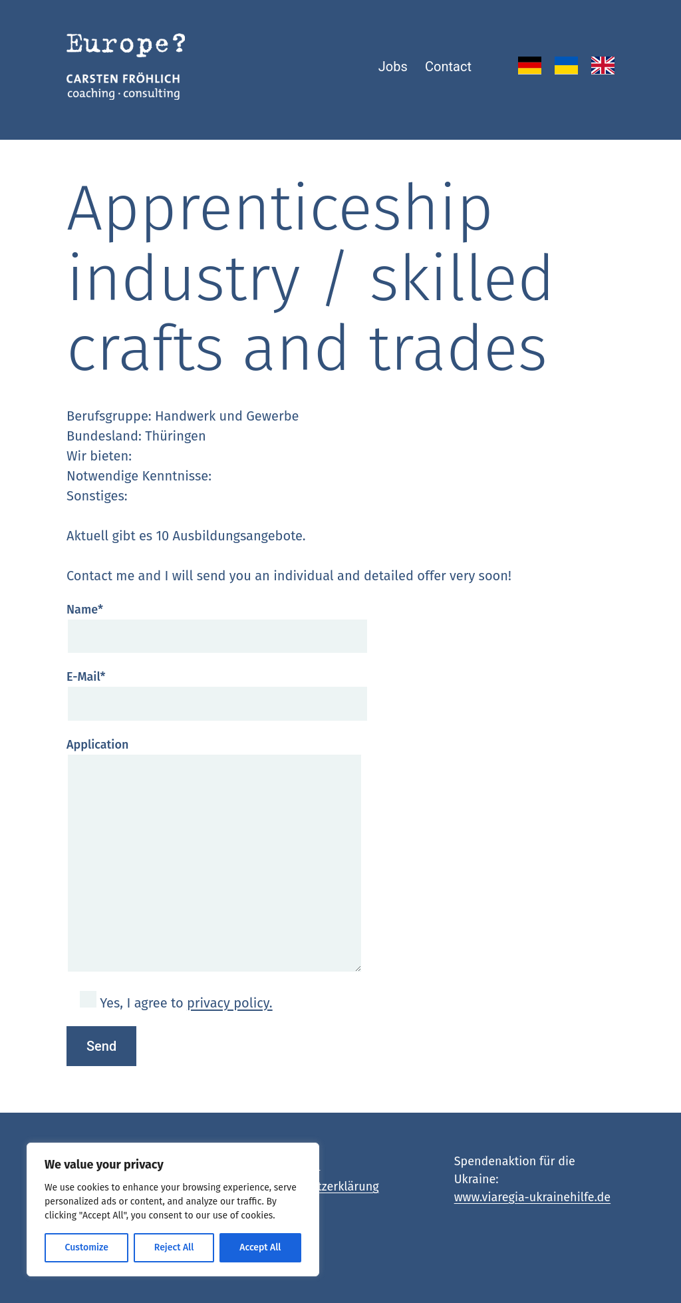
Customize (86, 1247)
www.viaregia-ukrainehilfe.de (532, 1197)
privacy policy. (230, 1003)
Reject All (174, 1247)
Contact (448, 67)
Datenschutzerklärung (319, 1186)
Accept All (260, 1247)
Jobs (393, 67)
